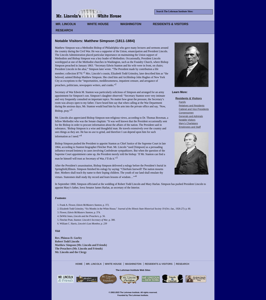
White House (113, 264)
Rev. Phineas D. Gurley (68, 237)
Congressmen (186, 112)
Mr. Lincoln (94, 264)
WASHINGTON (130, 24)
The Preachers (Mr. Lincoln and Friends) (79, 248)
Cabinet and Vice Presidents (194, 109)
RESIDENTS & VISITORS (170, 24)
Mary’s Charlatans (188, 123)
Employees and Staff (190, 127)
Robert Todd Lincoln (67, 241)
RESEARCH (64, 30)
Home (79, 264)
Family (182, 102)
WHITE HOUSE (98, 24)
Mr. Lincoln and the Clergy (71, 252)
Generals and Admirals (191, 116)
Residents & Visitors (188, 98)
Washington (133, 264)
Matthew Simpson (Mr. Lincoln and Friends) (81, 245)
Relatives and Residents (191, 105)
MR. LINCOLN (66, 24)
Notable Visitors (187, 119)
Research (182, 264)
